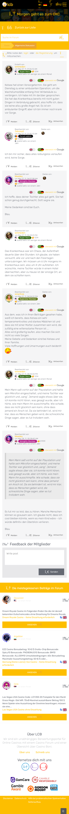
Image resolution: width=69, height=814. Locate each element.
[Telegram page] (25, 766)
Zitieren (33, 122)
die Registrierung (44, 53)
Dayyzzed (18, 598)
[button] (63, 617)
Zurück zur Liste (19, 27)
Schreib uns (43, 752)
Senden (54, 572)
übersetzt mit (54, 80)
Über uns (24, 752)
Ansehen (34, 625)
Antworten (58, 121)
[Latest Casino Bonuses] (7, 4)
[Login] (57, 4)
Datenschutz (20, 798)
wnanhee (19, 294)
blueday (19, 176)
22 (65, 599)
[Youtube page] (43, 766)
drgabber (18, 636)
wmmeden (20, 66)
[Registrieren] (51, 4)
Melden (11, 122)
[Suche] (61, 37)
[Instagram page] (34, 766)
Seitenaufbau (34, 802)
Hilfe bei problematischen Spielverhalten (47, 798)
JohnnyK (19, 131)
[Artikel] (39, 4)
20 (65, 638)
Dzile (16, 684)
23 (65, 685)
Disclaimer (8, 798)
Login (26, 53)
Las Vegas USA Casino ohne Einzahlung (21, 709)
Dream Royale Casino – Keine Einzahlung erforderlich (28, 617)
